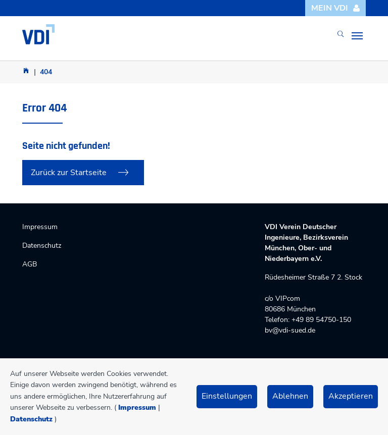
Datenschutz (31, 419)
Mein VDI (335, 8)
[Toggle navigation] (357, 35)
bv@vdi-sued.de (290, 330)
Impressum (137, 407)
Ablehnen (290, 396)
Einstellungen (227, 396)
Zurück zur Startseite (69, 172)
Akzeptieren (350, 396)
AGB (29, 264)
